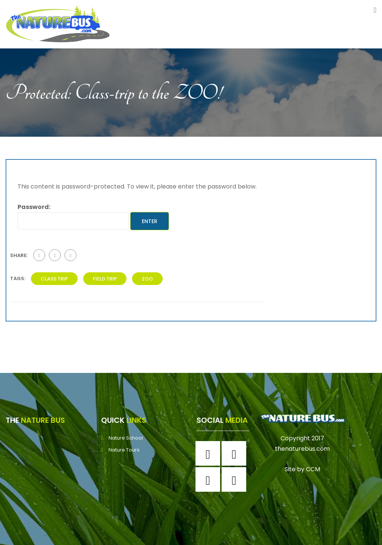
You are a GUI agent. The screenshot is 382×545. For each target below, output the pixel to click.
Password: (73, 216)
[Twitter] (210, 479)
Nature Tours (124, 449)
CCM (313, 469)
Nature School (126, 437)
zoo (147, 278)
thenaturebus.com (302, 448)
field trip (105, 278)
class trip (54, 278)
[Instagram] (236, 453)
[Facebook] (210, 453)
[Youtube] (236, 479)
